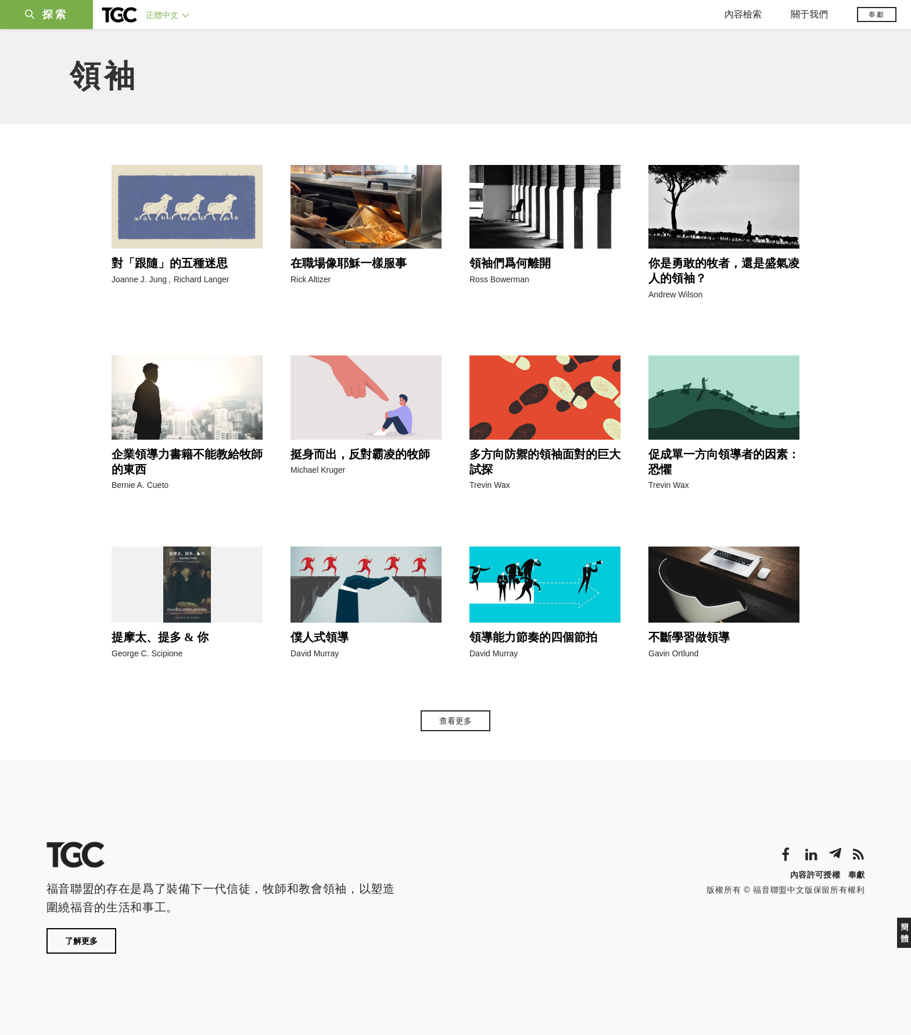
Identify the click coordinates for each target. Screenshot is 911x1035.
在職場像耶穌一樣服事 (348, 263)
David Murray (314, 653)
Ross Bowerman (499, 279)
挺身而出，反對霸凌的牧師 (360, 454)
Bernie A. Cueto (140, 485)
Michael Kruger (317, 470)
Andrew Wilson (675, 294)
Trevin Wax (489, 485)
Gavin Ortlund (673, 653)
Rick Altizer (310, 279)
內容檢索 (743, 14)
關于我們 (809, 14)
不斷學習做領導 (689, 637)
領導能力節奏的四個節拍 (533, 637)
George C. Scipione (147, 653)
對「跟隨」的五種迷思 (170, 263)
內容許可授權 (815, 874)
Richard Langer (201, 279)
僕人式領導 (319, 637)
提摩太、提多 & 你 (160, 637)
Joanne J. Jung (139, 279)
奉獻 (877, 14)
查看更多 (455, 720)
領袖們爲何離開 (510, 263)
